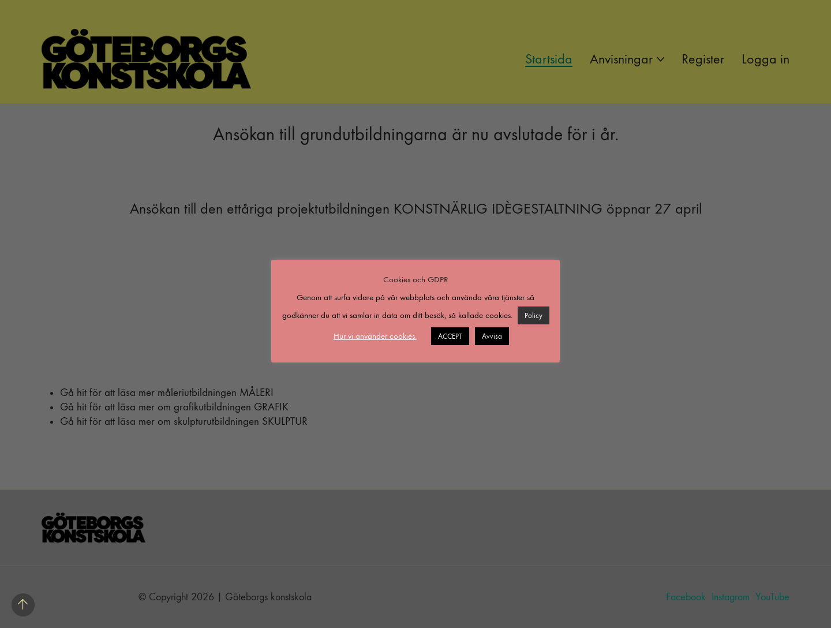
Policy (533, 315)
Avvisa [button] (492, 336)
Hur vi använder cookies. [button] (375, 336)
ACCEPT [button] (450, 336)
